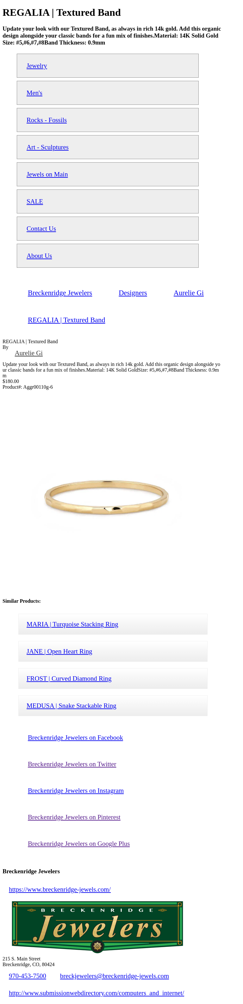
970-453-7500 (27, 975)
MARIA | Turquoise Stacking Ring (72, 624)
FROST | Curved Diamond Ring (69, 678)
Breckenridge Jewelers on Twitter (72, 764)
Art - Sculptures (48, 147)
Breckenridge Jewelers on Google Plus (79, 843)
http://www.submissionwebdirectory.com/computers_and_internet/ (96, 992)
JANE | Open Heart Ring (59, 651)
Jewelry (37, 65)
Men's (34, 92)
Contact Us (41, 228)
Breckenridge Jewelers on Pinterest (74, 817)
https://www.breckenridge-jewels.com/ (60, 889)
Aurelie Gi (29, 352)
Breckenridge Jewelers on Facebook (75, 737)
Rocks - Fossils (47, 119)
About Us (39, 255)
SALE (35, 201)
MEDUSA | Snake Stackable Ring (71, 705)
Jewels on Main (47, 174)
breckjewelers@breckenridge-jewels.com (114, 975)
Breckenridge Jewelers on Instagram (76, 790)
